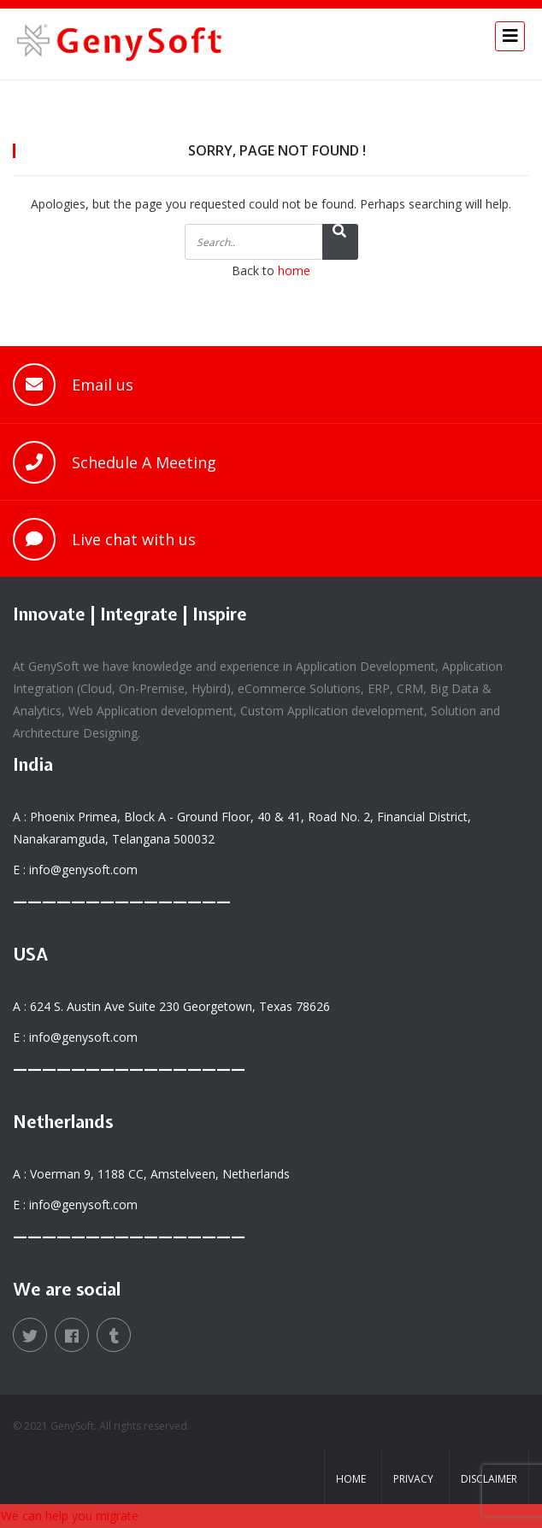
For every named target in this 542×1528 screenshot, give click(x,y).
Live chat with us (134, 539)
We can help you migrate (69, 1515)
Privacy (413, 1479)
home (294, 270)
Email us (102, 384)
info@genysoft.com (83, 869)
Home (351, 1479)
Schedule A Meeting (144, 462)
